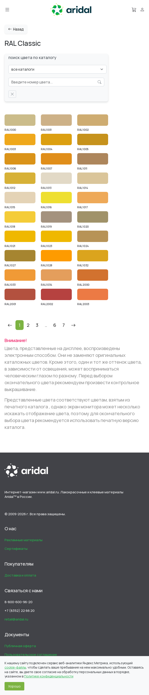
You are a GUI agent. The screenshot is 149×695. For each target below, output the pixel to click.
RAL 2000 (83, 285)
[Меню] (7, 9)
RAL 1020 (83, 227)
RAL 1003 (10, 149)
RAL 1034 (46, 285)
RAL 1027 (10, 265)
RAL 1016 (46, 207)
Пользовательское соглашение (31, 654)
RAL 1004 (46, 149)
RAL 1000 (10, 130)
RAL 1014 (82, 188)
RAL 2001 (10, 304)
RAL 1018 (10, 227)
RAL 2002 (47, 304)
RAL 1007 (46, 168)
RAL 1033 (10, 285)
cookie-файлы (15, 667)
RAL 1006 (10, 168)
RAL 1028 (46, 265)
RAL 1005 (83, 149)
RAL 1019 (46, 227)
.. (46, 325)
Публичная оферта (20, 646)
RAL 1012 (10, 188)
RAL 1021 (10, 246)
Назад (16, 29)
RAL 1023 (46, 246)
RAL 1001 (46, 130)
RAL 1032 (83, 265)
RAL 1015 (10, 207)
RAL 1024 (83, 246)
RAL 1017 (82, 207)
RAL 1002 (83, 130)
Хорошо (14, 686)
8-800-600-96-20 (18, 602)
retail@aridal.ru (16, 619)
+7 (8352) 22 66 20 (20, 610)
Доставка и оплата (20, 575)
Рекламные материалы (23, 540)
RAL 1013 (46, 188)
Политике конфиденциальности (48, 676)
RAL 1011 (82, 168)
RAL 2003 (83, 304)
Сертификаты (16, 548)
